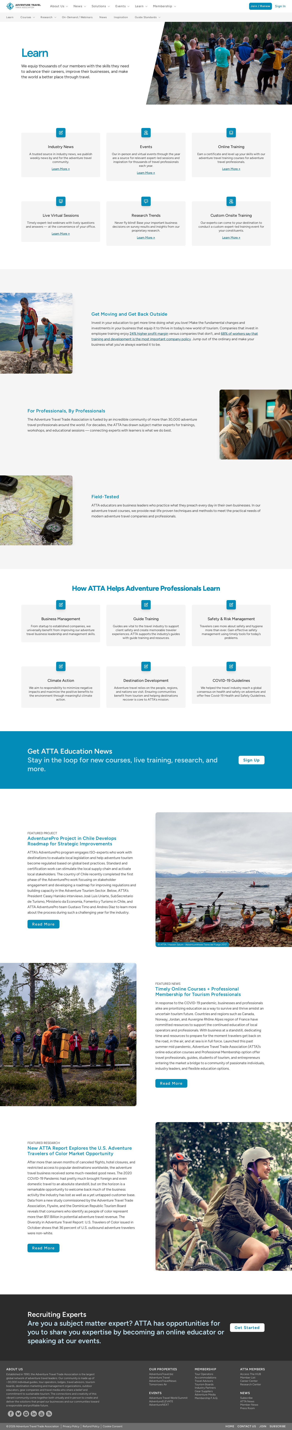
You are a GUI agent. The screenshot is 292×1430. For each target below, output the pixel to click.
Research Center (250, 1384)
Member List (247, 1377)
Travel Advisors (204, 1381)
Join (262, 1426)
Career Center (249, 1381)
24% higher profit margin (149, 333)
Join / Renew (261, 6)
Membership (162, 6)
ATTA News (247, 1401)
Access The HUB (250, 1374)
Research (46, 17)
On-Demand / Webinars (77, 17)
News (77, 6)
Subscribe (246, 1398)
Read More (43, 924)
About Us (57, 6)
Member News (249, 1404)
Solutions (99, 6)
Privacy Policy (71, 1426)
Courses (25, 17)
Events (120, 6)
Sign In (280, 6)
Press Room (247, 1408)
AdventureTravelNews (162, 1381)
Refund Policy (91, 1426)
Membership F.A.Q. (206, 1398)
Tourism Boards (204, 1384)
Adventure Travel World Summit (168, 1398)
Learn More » (61, 169)
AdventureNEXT (159, 1404)
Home (230, 1426)
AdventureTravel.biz (161, 1374)
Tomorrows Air (158, 1384)
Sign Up (251, 760)
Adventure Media (205, 1394)
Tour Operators (204, 1374)
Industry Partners (205, 1387)
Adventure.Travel (159, 1377)
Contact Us (246, 1426)
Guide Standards (146, 17)
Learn (139, 6)
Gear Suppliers (204, 1391)
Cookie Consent (112, 1426)
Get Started (247, 1327)
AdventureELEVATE (161, 1401)
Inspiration (121, 17)
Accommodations (205, 1377)
